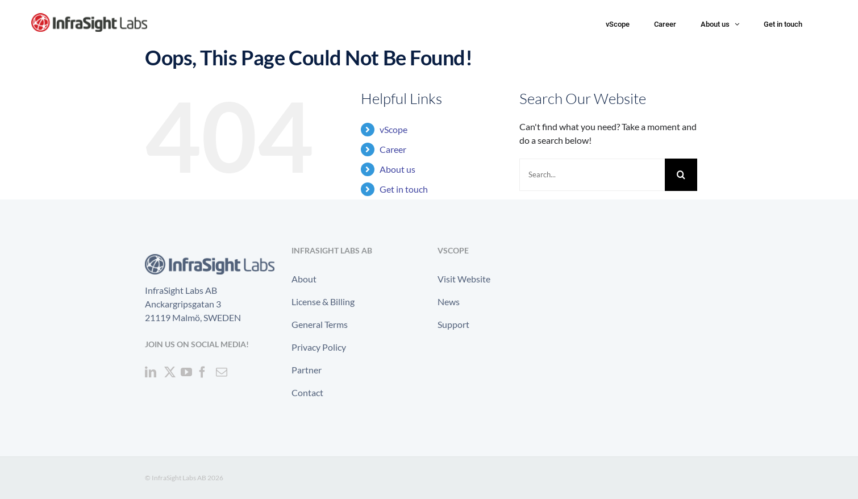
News (449, 301)
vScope (393, 129)
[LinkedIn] (150, 372)
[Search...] (592, 175)
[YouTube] (186, 372)
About (303, 278)
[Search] (681, 175)
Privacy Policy (318, 347)
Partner (306, 369)
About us (397, 169)
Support (453, 324)
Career (393, 149)
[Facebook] (202, 372)
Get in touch (404, 189)
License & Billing (323, 301)
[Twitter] (170, 372)
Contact (307, 392)
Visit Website (464, 278)
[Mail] (221, 372)
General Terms (319, 324)
